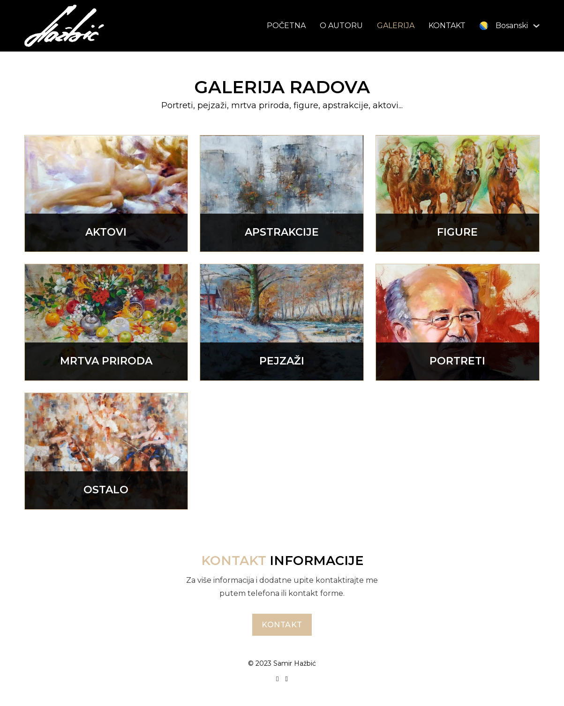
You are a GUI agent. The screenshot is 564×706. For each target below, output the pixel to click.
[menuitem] (504, 25)
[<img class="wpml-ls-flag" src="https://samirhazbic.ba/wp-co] (536, 26)
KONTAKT (447, 25)
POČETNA (286, 25)
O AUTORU (341, 25)
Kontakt (282, 624)
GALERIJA (395, 25)
